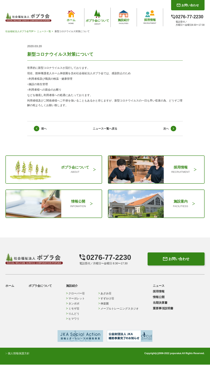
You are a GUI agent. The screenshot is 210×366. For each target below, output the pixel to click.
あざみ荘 (104, 294)
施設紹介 (72, 287)
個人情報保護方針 (17, 354)
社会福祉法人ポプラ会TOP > (20, 31)
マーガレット (75, 299)
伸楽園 (103, 304)
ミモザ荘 (72, 309)
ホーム (9, 287)
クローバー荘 (75, 294)
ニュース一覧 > (45, 31)
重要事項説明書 (163, 309)
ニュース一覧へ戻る (105, 128)
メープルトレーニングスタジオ (118, 309)
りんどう (72, 315)
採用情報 (158, 292)
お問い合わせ (175, 260)
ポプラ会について (40, 287)
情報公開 (158, 298)
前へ (44, 128)
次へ (166, 128)
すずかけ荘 (106, 299)
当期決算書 (160, 304)
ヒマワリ (72, 320)
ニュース (158, 287)
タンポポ (72, 304)
